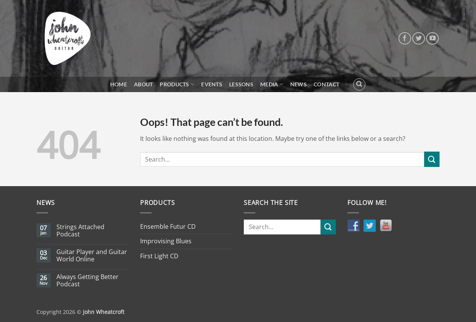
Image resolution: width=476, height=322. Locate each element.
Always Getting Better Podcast (87, 280)
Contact (326, 84)
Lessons (241, 84)
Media (271, 84)
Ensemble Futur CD (168, 226)
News (298, 84)
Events (211, 84)
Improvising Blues (166, 241)
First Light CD (159, 256)
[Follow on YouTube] (432, 38)
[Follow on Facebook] (404, 38)
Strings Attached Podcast (80, 230)
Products (177, 84)
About (143, 84)
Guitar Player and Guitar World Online (91, 255)
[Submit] (432, 159)
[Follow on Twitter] (418, 38)
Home (118, 84)
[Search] (359, 84)
